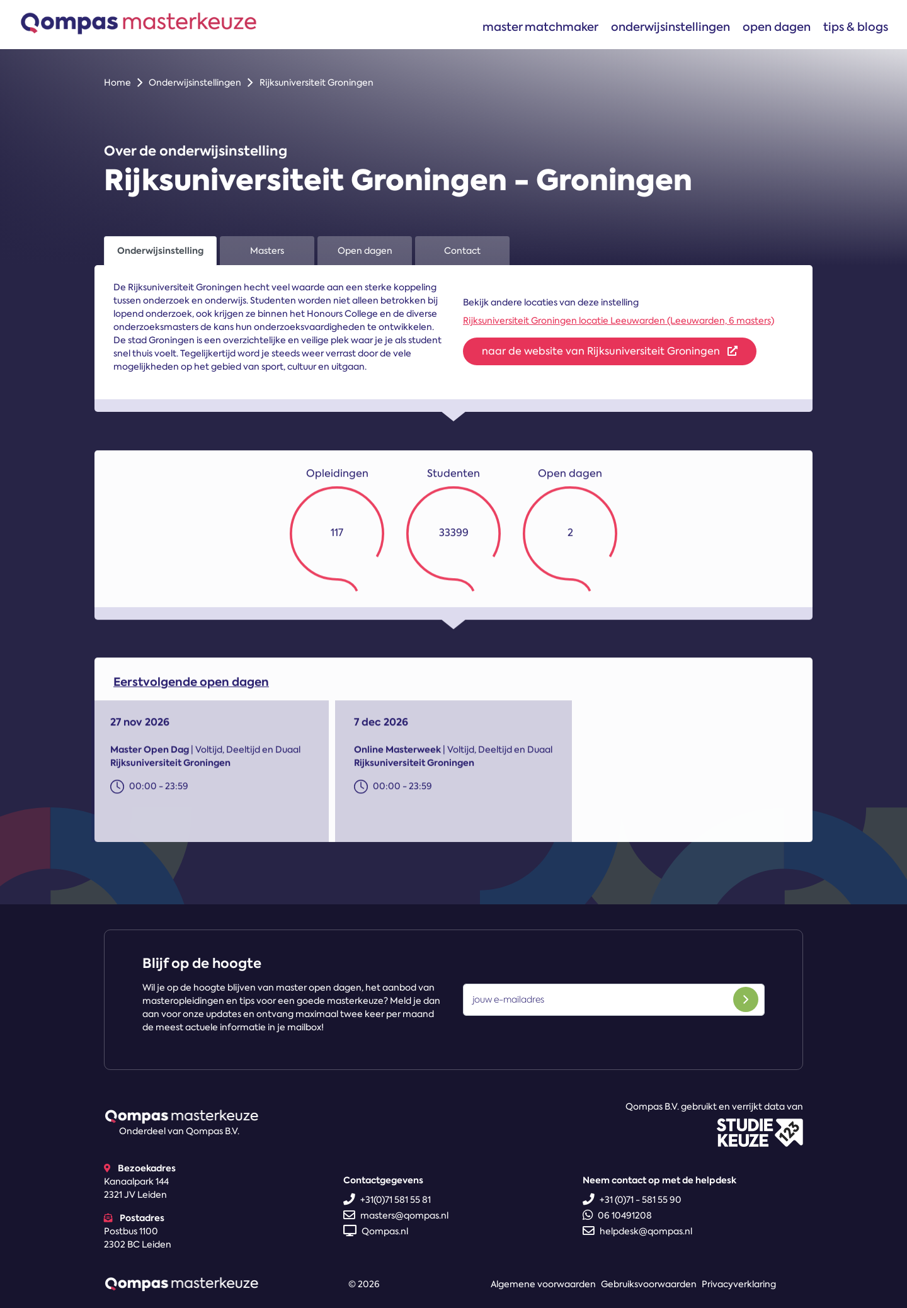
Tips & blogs (855, 27)
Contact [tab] (462, 250)
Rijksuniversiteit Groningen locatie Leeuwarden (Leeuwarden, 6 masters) (618, 320)
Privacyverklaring (739, 1284)
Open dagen (777, 27)
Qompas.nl (375, 1231)
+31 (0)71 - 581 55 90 (632, 1199)
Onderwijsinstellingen (670, 27)
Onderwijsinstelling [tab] (160, 250)
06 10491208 (617, 1215)
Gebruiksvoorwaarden (649, 1284)
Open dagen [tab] (365, 250)
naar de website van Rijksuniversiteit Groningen (610, 351)
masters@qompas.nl (395, 1215)
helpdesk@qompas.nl (637, 1231)
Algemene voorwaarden (543, 1284)
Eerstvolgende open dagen (191, 687)
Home (117, 82)
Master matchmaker (540, 27)
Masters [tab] (267, 250)
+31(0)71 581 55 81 (387, 1199)
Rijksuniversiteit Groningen (317, 82)
